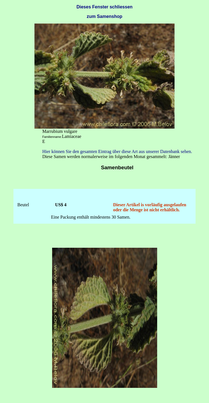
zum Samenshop (104, 16)
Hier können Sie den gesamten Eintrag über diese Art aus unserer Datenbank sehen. (117, 151)
